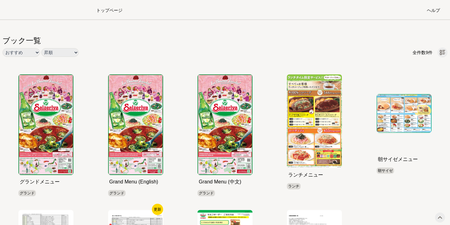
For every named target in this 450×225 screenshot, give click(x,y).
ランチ (293, 186)
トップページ (109, 10)
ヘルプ (433, 10)
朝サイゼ (385, 170)
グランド (27, 193)
